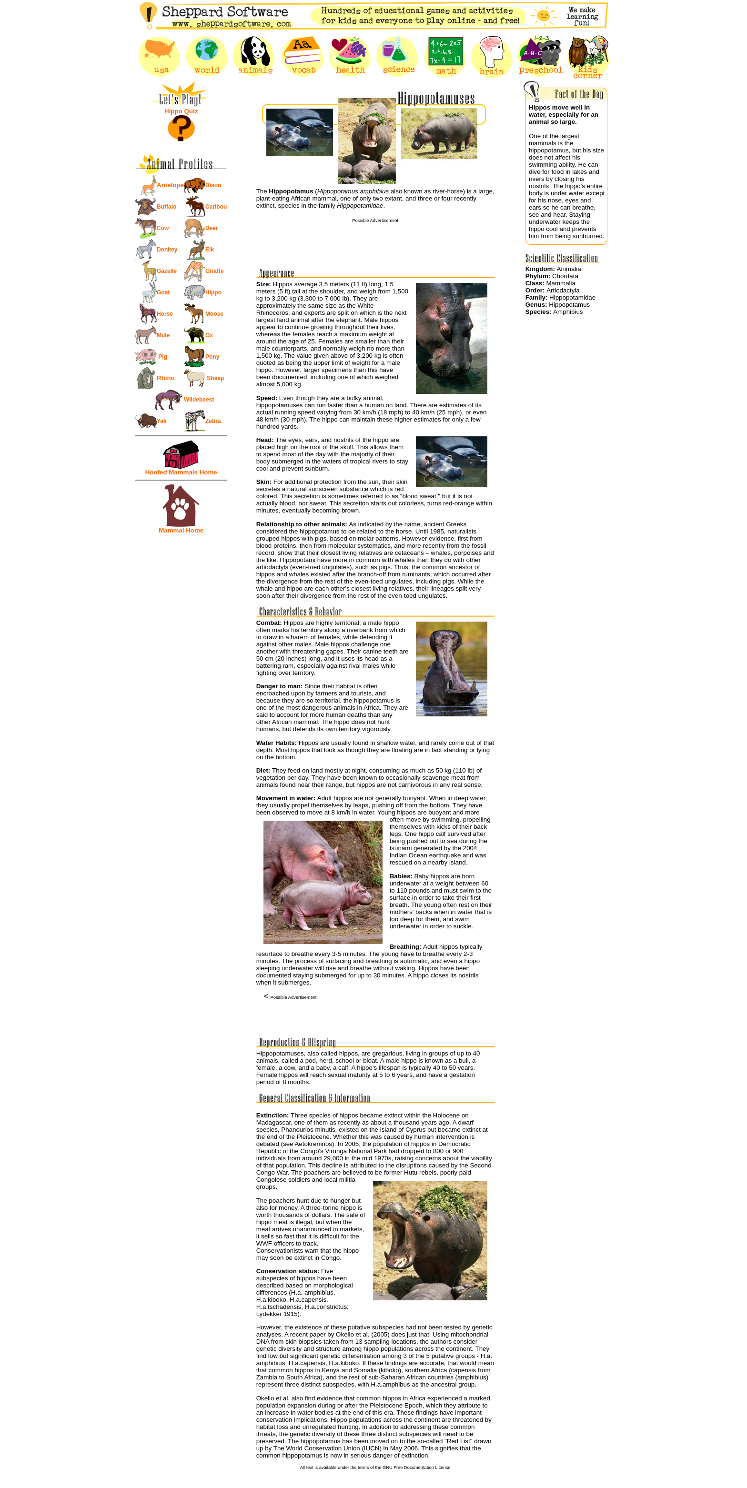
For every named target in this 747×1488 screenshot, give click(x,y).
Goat (163, 292)
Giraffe (214, 271)
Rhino (166, 378)
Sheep (214, 378)
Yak (162, 421)
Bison (213, 185)
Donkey (167, 249)
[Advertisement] (375, 237)
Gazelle (167, 271)
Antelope (170, 185)
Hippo (213, 292)
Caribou (216, 206)
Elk (209, 249)
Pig (162, 356)
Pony (212, 356)
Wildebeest (199, 399)
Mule (163, 335)
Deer (211, 228)
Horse (165, 314)
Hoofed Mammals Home (181, 472)
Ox (209, 335)
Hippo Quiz (181, 111)
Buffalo (166, 206)
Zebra (213, 421)
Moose (214, 314)
